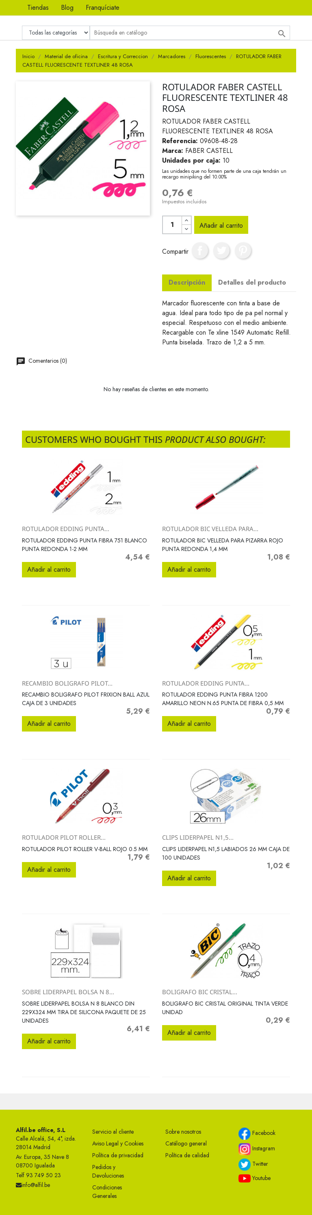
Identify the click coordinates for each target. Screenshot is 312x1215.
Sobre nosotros (183, 1132)
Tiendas (38, 7)
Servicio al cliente (113, 1132)
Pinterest (243, 250)
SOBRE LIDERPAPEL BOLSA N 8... (68, 992)
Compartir (200, 250)
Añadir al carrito (221, 225)
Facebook (256, 1134)
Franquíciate (102, 7)
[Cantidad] (172, 225)
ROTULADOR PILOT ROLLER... (64, 837)
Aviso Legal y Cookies (117, 1143)
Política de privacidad (117, 1155)
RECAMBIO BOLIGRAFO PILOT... (67, 683)
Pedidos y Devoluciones (108, 1171)
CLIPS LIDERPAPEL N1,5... (198, 837)
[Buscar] (190, 33)
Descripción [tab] (187, 282)
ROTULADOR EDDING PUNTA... (65, 529)
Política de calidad (187, 1155)
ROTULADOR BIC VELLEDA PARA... (210, 529)
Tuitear (221, 250)
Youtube (254, 1178)
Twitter (253, 1164)
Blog (67, 7)
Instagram (256, 1149)
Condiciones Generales (107, 1191)
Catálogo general (186, 1143)
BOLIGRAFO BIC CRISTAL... (199, 992)
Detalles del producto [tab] (252, 282)
